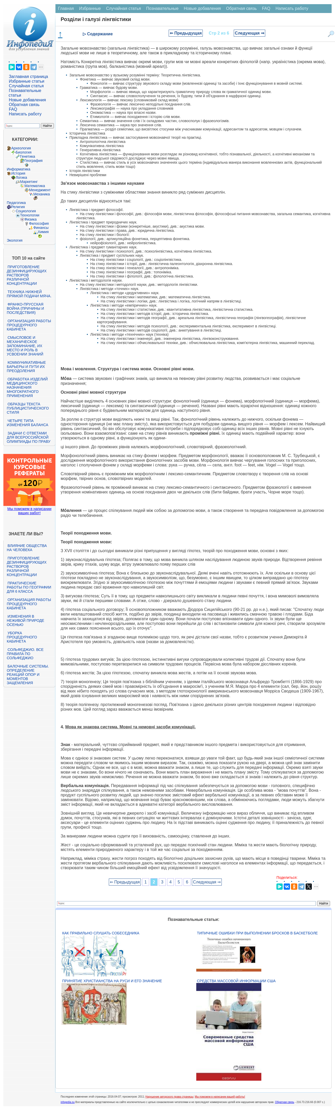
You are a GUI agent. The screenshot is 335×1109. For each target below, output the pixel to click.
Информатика (18, 169)
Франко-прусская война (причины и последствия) (25, 308)
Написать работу (25, 114)
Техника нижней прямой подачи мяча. (29, 294)
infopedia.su (68, 1102)
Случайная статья (26, 86)
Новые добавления (27, 100)
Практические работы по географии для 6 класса (29, 587)
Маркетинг (29, 182)
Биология (23, 152)
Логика (21, 177)
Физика (30, 219)
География (33, 161)
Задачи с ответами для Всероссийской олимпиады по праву (28, 437)
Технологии (29, 215)
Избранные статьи (26, 81)
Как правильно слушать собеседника (100, 933)
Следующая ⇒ (249, 33)
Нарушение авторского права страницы (169, 1096)
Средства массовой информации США (236, 981)
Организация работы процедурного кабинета (29, 325)
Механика (41, 194)
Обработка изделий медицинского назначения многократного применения (27, 387)
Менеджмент (40, 190)
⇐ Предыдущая (186, 33)
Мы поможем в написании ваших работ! (29, 511)
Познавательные (162, 8)
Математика (34, 186)
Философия (39, 223)
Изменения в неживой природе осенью (25, 620)
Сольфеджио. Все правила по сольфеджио (25, 654)
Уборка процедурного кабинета (22, 637)
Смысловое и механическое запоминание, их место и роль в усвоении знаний (25, 345)
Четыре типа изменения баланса (27, 423)
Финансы (41, 228)
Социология (26, 211)
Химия (43, 232)
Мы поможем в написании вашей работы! (220, 1096)
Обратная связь (24, 104)
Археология (21, 148)
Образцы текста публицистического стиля (28, 408)
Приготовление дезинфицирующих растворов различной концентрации (27, 275)
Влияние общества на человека (27, 548)
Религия (18, 207)
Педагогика (16, 203)
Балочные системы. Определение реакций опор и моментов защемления (28, 674)
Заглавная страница (28, 76)
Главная (66, 8)
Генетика (27, 156)
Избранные (90, 8)
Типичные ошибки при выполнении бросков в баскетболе (257, 933)
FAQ (13, 109)
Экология (14, 240)
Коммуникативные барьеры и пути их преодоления (26, 366)
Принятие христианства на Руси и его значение (112, 981)
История (18, 173)
